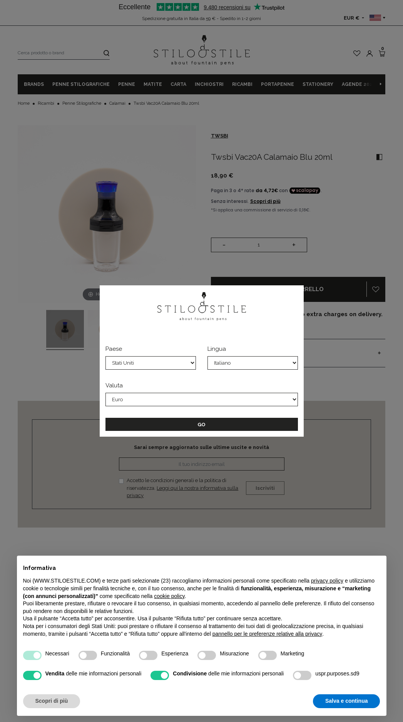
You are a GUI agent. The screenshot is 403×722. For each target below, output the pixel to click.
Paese (113, 348)
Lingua (216, 348)
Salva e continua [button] (346, 701)
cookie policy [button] (169, 596)
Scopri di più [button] (51, 701)
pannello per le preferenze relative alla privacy (267, 634)
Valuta (114, 385)
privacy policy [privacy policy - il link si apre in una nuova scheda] (327, 581)
